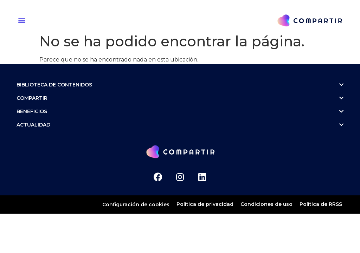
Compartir (180, 98)
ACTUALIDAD (180, 125)
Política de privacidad (204, 204)
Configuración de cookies (135, 204)
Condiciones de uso (266, 204)
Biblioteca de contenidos (180, 85)
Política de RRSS (321, 204)
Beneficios (180, 111)
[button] (23, 20)
